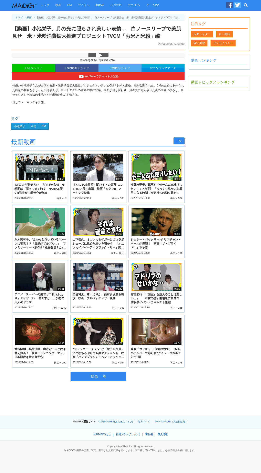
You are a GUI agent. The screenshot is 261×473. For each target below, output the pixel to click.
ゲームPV (152, 5)
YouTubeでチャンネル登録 (98, 76)
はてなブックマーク (163, 68)
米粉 (33, 126)
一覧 (179, 141)
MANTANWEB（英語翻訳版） (171, 421)
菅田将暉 (224, 34)
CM (69, 5)
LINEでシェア (34, 68)
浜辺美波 (199, 43)
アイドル (83, 5)
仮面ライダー (202, 34)
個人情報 (163, 434)
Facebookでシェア (77, 68)
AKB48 (99, 5)
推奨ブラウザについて (128, 434)
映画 (58, 5)
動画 (29, 17)
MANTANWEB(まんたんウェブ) (115, 421)
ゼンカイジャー (223, 43)
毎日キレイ (144, 421)
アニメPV (134, 5)
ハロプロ (116, 5)
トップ (45, 5)
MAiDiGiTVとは (102, 434)
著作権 (149, 434)
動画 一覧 (98, 376)
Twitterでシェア (120, 68)
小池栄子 (19, 126)
